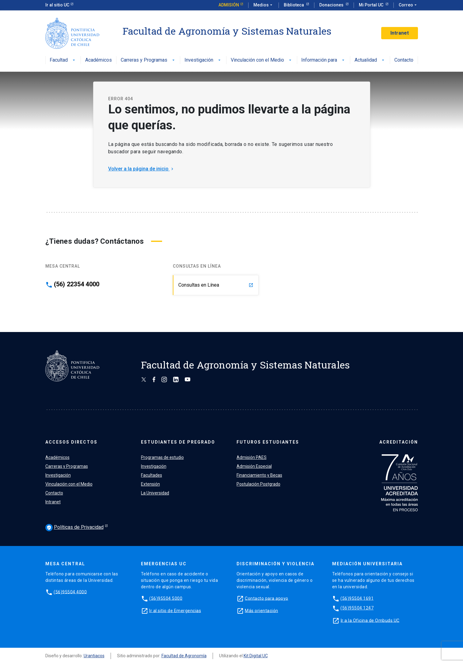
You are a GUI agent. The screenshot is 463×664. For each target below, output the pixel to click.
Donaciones (331, 4)
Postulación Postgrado (258, 484)
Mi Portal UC (371, 4)
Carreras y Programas (148, 60)
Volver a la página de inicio (141, 169)
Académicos (98, 60)
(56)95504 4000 (70, 591)
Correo (408, 5)
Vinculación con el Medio (262, 60)
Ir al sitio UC (57, 4)
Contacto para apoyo (266, 598)
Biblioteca (294, 4)
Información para (323, 60)
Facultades (151, 475)
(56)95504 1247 (357, 608)
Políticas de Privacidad (74, 527)
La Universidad (155, 492)
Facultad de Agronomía (184, 655)
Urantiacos (94, 655)
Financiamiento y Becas (259, 475)
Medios (263, 5)
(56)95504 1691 (357, 598)
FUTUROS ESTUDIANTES (268, 442)
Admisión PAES (252, 457)
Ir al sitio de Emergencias (175, 610)
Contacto (403, 60)
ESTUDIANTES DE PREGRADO (178, 442)
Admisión (228, 4)
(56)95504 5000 (165, 598)
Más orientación (261, 610)
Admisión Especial (254, 466)
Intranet (399, 33)
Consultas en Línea (215, 285)
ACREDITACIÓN (398, 442)
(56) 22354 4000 (77, 284)
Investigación (203, 60)
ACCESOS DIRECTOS (71, 442)
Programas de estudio (162, 457)
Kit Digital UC (256, 655)
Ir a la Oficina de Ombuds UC (370, 620)
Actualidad (370, 60)
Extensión (150, 484)
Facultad (63, 60)
